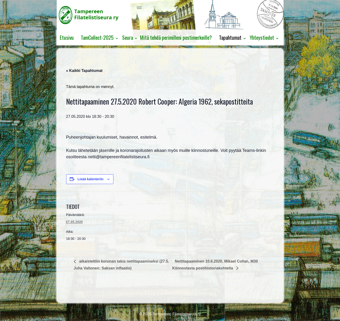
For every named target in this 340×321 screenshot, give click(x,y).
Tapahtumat (230, 37)
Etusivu (67, 37)
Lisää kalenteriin (90, 179)
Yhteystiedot (262, 37)
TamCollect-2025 (97, 37)
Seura (127, 37)
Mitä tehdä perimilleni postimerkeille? (176, 37)
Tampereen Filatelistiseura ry (176, 314)
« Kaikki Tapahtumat (84, 71)
